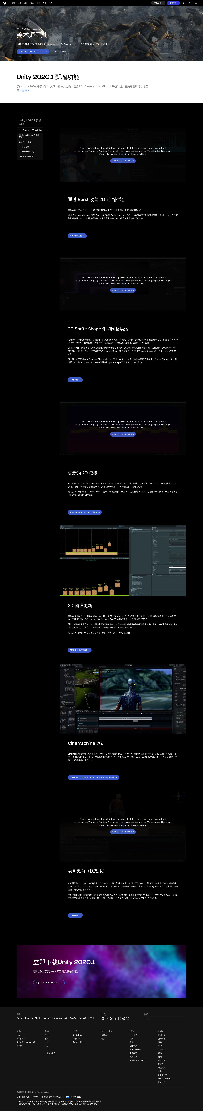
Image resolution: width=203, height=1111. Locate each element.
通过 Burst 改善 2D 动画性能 (30, 130)
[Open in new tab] (33, 1042)
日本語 (37, 1018)
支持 (44, 3)
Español (73, 1018)
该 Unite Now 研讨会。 (147, 898)
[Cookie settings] (123, 160)
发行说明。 (25, 90)
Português (57, 1018)
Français (46, 1018)
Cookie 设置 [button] (75, 1097)
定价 (50, 3)
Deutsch (29, 1018)
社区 (32, 3)
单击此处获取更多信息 (47, 1104)
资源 (25, 3)
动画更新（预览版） (27, 156)
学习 (38, 3)
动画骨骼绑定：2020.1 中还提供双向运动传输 (89, 883)
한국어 (91, 1018)
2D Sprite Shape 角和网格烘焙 (30, 136)
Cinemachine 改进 (26, 151)
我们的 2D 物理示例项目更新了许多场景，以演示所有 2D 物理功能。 (100, 632)
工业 (19, 3)
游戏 (13, 3)
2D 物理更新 (24, 147)
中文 (66, 1018)
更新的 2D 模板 (25, 142)
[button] (158, 3)
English (20, 1018)
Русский (82, 1018)
